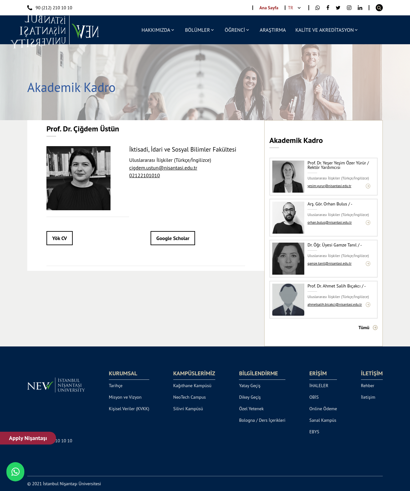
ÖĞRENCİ (235, 30)
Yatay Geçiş (249, 385)
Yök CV (59, 238)
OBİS (314, 397)
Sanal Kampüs (322, 420)
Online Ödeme (323, 409)
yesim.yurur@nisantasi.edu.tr (329, 186)
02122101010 (144, 175)
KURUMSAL (123, 373)
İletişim (368, 397)
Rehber (367, 385)
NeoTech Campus (189, 397)
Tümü (363, 327)
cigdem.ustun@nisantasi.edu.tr (163, 167)
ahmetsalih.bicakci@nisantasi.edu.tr (335, 304)
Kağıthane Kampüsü (192, 385)
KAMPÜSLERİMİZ (194, 373)
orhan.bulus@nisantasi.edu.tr (330, 222)
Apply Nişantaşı (28, 438)
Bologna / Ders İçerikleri (262, 420)
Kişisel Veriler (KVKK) (129, 409)
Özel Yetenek (251, 409)
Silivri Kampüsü (188, 409)
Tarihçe (116, 385)
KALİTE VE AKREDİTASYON (324, 30)
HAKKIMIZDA (156, 30)
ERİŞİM (318, 373)
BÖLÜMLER (197, 30)
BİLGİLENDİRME (258, 373)
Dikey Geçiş (250, 397)
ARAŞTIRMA (273, 30)
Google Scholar (172, 238)
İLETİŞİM (372, 373)
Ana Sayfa (268, 7)
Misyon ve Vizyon (125, 397)
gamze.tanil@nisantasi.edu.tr (330, 263)
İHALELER (319, 385)
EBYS (314, 432)
